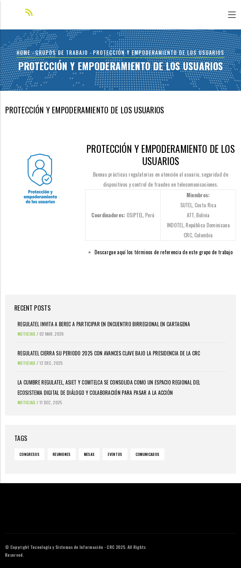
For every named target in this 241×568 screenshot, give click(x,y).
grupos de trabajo (61, 52)
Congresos (29, 454)
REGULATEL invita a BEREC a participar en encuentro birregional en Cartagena (104, 324)
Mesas (89, 454)
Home (23, 52)
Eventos (115, 454)
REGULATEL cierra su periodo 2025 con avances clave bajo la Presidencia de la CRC (109, 353)
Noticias (26, 333)
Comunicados (148, 454)
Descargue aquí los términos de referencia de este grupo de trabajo (164, 252)
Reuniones (62, 454)
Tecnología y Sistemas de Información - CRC (72, 547)
